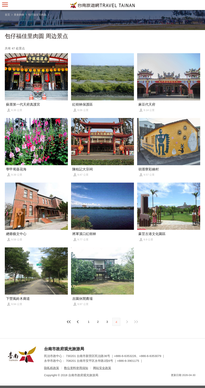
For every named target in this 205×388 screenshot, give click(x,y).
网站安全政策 (102, 368)
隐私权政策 (51, 368)
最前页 (69, 322)
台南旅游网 (102, 5)
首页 (7, 14)
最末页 (136, 322)
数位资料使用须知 (76, 368)
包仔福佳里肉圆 (37, 14)
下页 (78, 322)
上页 (127, 322)
